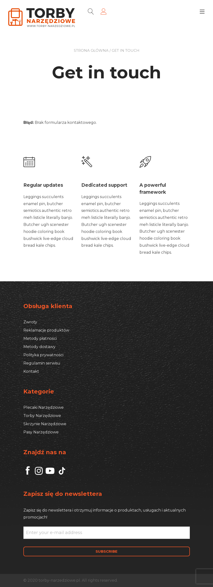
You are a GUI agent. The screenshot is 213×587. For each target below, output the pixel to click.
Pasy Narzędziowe (41, 431)
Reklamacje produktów (46, 329)
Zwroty (30, 321)
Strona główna (91, 50)
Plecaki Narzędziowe (43, 407)
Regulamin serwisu (41, 362)
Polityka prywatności (43, 354)
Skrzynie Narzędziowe (44, 423)
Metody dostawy (39, 346)
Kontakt (31, 371)
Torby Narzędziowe (42, 415)
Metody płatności (40, 338)
